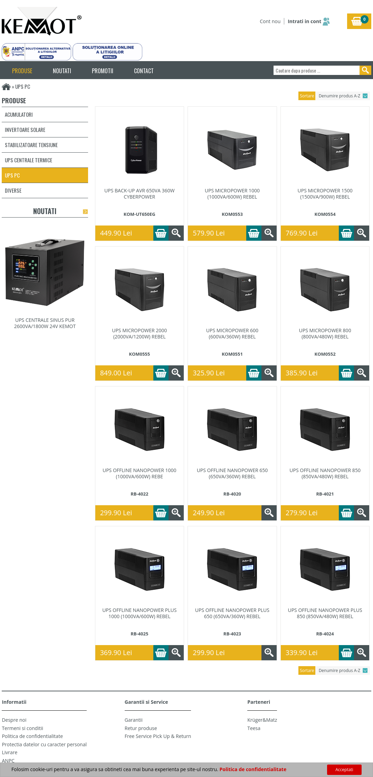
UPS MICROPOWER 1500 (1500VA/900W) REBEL (325, 194)
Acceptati (344, 770)
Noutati (44, 211)
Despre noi (14, 720)
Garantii (134, 720)
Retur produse (141, 728)
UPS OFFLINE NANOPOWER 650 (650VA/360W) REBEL (232, 473)
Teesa (253, 728)
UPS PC (12, 175)
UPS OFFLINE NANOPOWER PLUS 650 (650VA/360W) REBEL (232, 613)
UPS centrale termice (28, 160)
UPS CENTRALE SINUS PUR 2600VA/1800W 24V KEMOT (45, 323)
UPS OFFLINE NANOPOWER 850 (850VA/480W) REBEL (325, 473)
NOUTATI (62, 71)
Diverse (13, 190)
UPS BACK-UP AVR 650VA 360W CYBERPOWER (139, 194)
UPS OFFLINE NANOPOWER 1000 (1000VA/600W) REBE (139, 473)
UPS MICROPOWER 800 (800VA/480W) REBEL (325, 333)
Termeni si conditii (22, 728)
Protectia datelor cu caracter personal (44, 744)
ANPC (8, 760)
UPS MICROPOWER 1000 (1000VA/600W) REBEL (232, 194)
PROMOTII (102, 71)
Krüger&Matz (262, 720)
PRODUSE (22, 71)
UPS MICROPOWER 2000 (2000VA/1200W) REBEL (139, 333)
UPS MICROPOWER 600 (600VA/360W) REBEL (232, 333)
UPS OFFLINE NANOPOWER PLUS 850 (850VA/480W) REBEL (325, 613)
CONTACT (144, 71)
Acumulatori (19, 114)
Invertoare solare (25, 129)
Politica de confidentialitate (32, 736)
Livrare (9, 752)
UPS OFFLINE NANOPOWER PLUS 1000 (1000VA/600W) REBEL (139, 613)
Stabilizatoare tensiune (31, 144)
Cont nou (270, 21)
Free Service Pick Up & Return (158, 736)
